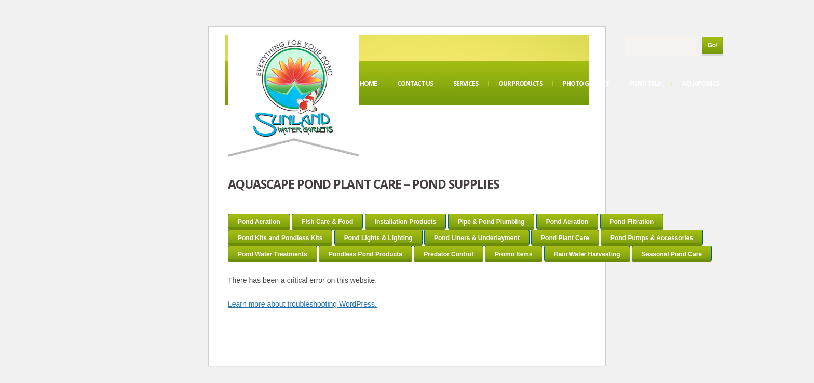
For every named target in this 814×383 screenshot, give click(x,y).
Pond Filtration (632, 222)
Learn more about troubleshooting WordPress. (302, 304)
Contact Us (415, 83)
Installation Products (406, 222)
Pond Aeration (259, 222)
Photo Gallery (586, 83)
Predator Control (448, 254)
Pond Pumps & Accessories (651, 238)
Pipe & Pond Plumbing (491, 222)
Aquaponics (700, 83)
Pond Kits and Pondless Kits (280, 238)
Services (465, 83)
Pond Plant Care (565, 238)
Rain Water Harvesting (587, 254)
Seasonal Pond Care (672, 254)
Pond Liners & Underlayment (477, 238)
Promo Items (514, 254)
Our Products (520, 83)
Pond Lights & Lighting (378, 238)
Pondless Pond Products (365, 254)
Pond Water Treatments (272, 254)
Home (368, 83)
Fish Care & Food (327, 222)
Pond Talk (645, 83)
